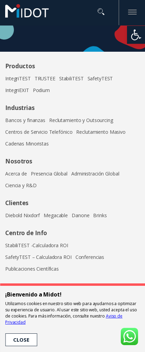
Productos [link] (20, 66)
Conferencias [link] (90, 257)
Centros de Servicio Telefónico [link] (38, 132)
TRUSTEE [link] (45, 78)
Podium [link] (41, 90)
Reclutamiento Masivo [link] (101, 132)
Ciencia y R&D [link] (20, 185)
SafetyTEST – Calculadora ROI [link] (38, 257)
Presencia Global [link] (49, 173)
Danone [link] (80, 215)
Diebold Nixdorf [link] (22, 215)
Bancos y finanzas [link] (25, 120)
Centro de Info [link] (26, 233)
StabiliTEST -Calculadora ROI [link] (36, 245)
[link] (136, 35)
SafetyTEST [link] (100, 78)
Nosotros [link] (18, 161)
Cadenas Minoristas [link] (27, 143)
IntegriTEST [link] (18, 78)
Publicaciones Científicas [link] (32, 268)
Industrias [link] (20, 108)
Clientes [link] (16, 203)
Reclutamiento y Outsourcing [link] (81, 120)
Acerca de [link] (16, 173)
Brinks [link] (100, 215)
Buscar (101, 11)
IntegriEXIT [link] (17, 90)
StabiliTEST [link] (71, 78)
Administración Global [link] (95, 173)
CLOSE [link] (21, 339)
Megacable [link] (56, 215)
